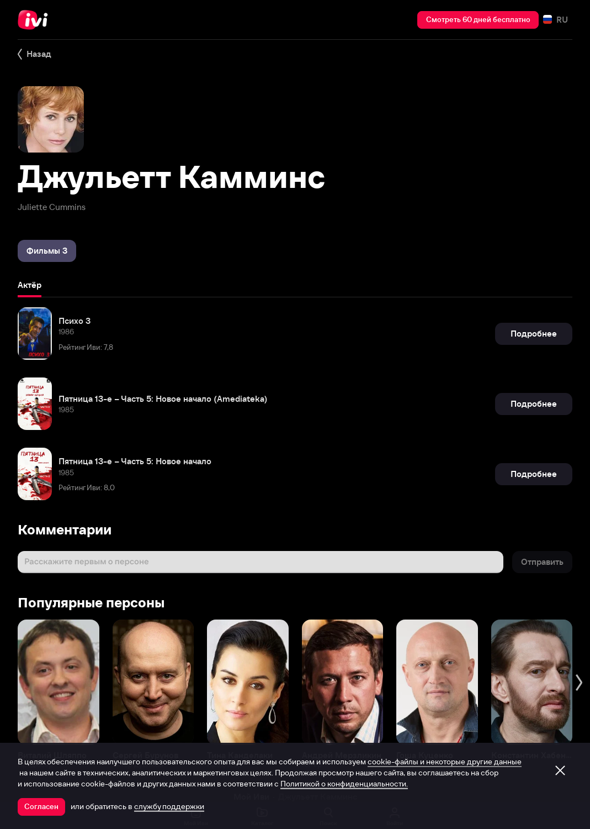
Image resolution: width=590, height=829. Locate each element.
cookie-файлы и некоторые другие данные (445, 761)
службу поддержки (169, 806)
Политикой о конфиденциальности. (344, 783)
